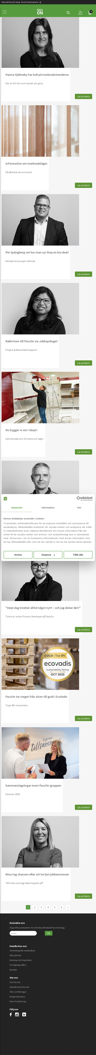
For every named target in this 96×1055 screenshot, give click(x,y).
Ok (48, 933)
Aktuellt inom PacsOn (19, 987)
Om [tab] (79, 507)
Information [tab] (48, 507)
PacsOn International (31, 2)
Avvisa (18, 554)
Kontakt (13, 969)
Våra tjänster (15, 955)
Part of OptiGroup (18, 1001)
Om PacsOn (15, 982)
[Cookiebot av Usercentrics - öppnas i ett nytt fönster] (78, 498)
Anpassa (48, 554)
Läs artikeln (83, 96)
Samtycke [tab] (16, 507)
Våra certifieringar (18, 991)
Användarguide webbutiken (22, 950)
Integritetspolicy (17, 996)
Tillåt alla (78, 554)
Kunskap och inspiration (21, 960)
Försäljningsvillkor (18, 965)
